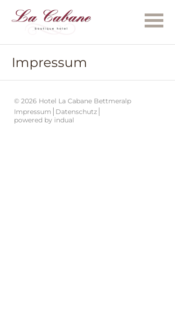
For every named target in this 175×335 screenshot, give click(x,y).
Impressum (32, 111)
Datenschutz (76, 111)
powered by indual (44, 120)
